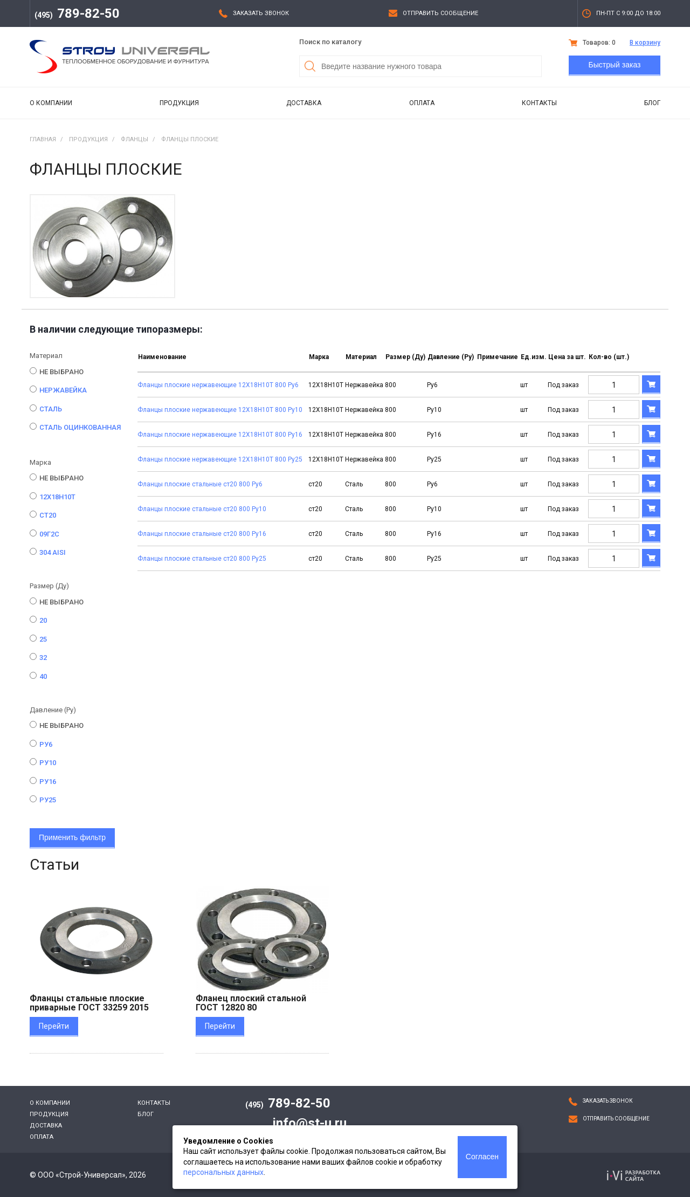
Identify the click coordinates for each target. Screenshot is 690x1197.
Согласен (482, 1156)
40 (43, 676)
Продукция (179, 103)
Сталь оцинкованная (80, 427)
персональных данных (223, 1172)
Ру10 (47, 763)
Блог (652, 103)
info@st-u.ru (310, 1123)
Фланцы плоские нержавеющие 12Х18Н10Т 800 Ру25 (219, 459)
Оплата (421, 103)
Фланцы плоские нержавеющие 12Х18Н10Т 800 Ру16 (219, 434)
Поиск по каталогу (330, 42)
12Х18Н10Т (57, 497)
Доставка (303, 103)
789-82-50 (77, 13)
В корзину (645, 42)
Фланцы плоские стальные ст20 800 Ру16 (201, 534)
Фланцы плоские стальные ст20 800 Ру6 (200, 484)
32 (43, 657)
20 (43, 620)
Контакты (539, 103)
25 (43, 639)
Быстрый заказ (615, 64)
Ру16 (47, 782)
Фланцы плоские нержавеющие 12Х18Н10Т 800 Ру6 (218, 385)
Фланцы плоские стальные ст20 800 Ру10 (201, 509)
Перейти (54, 1026)
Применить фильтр (72, 837)
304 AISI (52, 552)
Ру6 (45, 744)
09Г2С (49, 534)
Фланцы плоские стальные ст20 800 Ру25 (201, 558)
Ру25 (47, 800)
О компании (51, 103)
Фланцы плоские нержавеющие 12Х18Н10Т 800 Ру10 (219, 410)
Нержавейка (63, 390)
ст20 (47, 515)
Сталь (50, 409)
